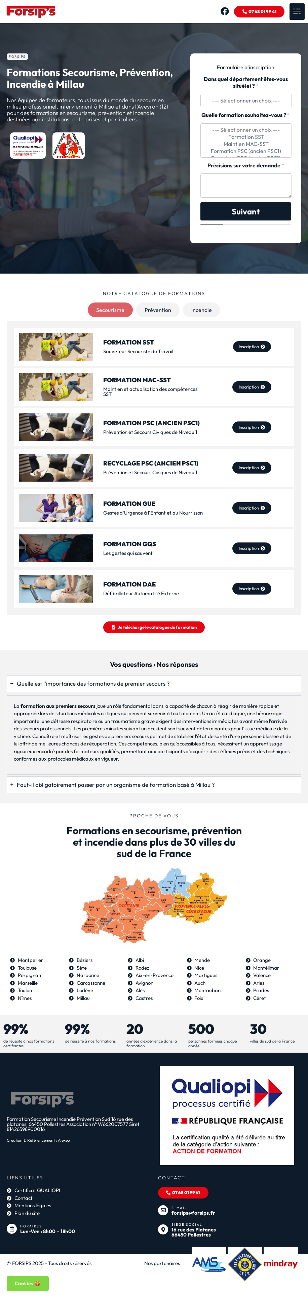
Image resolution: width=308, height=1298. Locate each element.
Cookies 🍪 (28, 1283)
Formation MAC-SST (137, 380)
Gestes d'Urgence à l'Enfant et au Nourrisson (153, 513)
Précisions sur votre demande (245, 165)
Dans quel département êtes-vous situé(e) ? (246, 82)
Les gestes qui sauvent (128, 553)
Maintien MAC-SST (246, 144)
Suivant (246, 211)
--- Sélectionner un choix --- (246, 129)
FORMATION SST (128, 342)
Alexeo (64, 1143)
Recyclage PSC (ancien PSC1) (150, 463)
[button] (297, 11)
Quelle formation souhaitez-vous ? (245, 115)
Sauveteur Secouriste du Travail (138, 351)
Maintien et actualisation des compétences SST (150, 392)
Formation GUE (129, 504)
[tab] (110, 309)
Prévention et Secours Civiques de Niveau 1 (150, 432)
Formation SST (246, 136)
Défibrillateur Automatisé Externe (141, 593)
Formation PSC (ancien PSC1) (246, 151)
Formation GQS (129, 544)
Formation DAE (129, 584)
